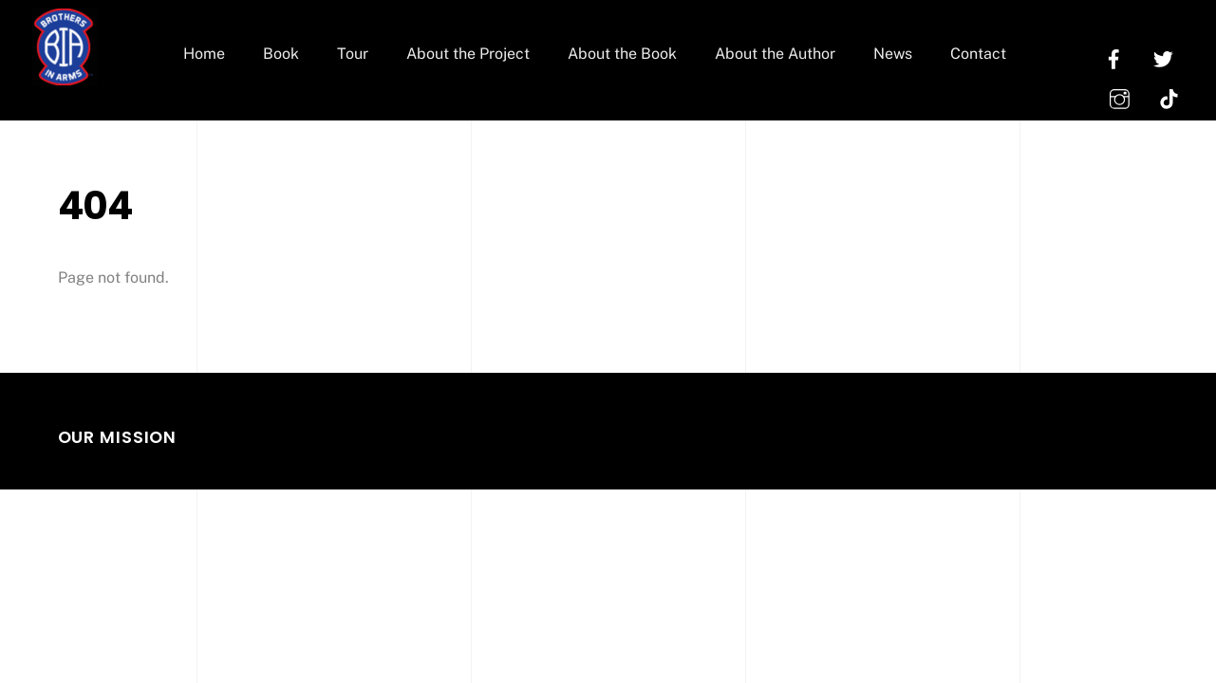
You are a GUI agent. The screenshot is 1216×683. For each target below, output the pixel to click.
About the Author (775, 54)
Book (281, 54)
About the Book (622, 54)
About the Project (468, 54)
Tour (352, 54)
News (892, 54)
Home (204, 54)
